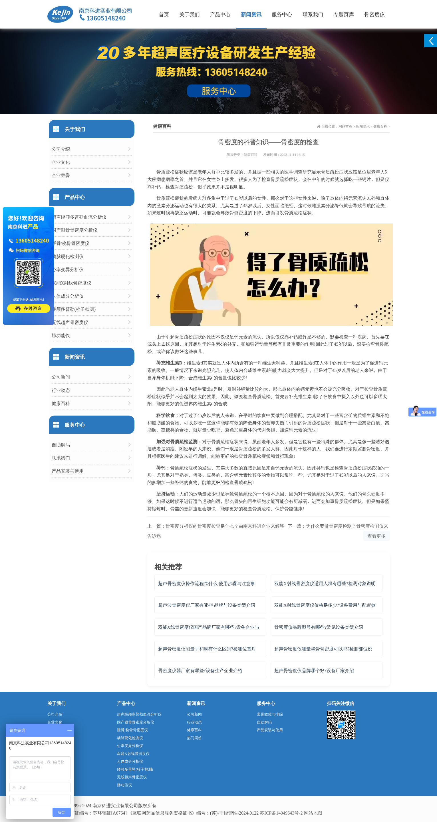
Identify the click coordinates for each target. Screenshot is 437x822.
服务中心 (282, 14)
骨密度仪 (374, 14)
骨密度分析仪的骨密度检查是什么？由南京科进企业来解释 (225, 526)
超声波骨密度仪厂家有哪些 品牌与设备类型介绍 (206, 605)
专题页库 (343, 14)
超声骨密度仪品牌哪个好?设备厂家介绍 (314, 670)
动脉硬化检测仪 (68, 256)
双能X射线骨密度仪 (72, 282)
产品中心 (220, 14)
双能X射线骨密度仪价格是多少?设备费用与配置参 (325, 605)
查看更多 (376, 536)
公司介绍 (61, 149)
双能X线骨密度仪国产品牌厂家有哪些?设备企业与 (208, 627)
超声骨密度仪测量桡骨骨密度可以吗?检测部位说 (323, 648)
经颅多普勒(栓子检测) (74, 309)
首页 (164, 14)
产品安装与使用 (68, 471)
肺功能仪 (61, 335)
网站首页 (345, 126)
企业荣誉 (61, 175)
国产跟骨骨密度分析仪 (74, 230)
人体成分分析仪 (68, 296)
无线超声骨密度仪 (70, 322)
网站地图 (313, 812)
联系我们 (313, 14)
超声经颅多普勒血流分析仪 (79, 216)
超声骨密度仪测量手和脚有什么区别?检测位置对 (207, 648)
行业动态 (61, 390)
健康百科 (380, 126)
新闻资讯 (251, 14)
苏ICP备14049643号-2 (281, 812)
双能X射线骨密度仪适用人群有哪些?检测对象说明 (325, 583)
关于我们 (189, 14)
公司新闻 (61, 376)
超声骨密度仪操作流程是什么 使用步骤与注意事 (206, 583)
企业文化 (61, 162)
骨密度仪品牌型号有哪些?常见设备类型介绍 (318, 627)
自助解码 (61, 444)
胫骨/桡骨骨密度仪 (70, 243)
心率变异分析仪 (68, 269)
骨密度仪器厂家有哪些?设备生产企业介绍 (200, 670)
